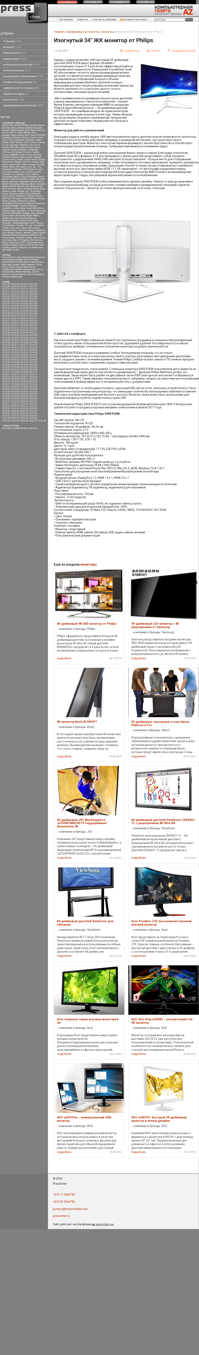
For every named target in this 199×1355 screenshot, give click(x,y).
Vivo (4, 232)
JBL (34, 167)
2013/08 (33, 313)
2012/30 (15, 298)
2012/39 (24, 303)
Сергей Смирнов (35, 274)
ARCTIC (13, 132)
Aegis (41, 125)
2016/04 (15, 398)
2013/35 (15, 330)
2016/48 (42, 420)
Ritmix (41, 208)
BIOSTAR (41, 135)
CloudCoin (29, 140)
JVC (39, 167)
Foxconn (18, 152)
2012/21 (6, 294)
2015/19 (6, 379)
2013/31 (15, 328)
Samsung (41, 211)
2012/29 (6, 298)
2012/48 (33, 308)
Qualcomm (7, 208)
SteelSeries (7, 220)
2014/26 (33, 352)
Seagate (26, 213)
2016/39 (33, 416)
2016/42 (24, 418)
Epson (37, 147)
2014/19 (6, 350)
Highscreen (7, 162)
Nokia (36, 188)
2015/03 (6, 369)
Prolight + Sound (19, 206)
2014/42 (33, 362)
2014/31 (6, 357)
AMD (13, 130)
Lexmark (6, 174)
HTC (28, 162)
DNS (12, 147)
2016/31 (33, 411)
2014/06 (6, 342)
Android (20, 130)
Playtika (6, 245)
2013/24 (24, 323)
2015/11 (6, 374)
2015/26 (33, 381)
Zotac (14, 240)
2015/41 (24, 391)
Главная (59, 31)
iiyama (12, 164)
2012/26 (15, 296)
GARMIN (14, 154)
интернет (12, 47)
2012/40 (33, 303)
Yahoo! (29, 237)
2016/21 (24, 406)
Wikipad (6, 235)
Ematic (30, 147)
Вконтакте (15, 242)
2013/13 (6, 318)
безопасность (14, 52)
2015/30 (33, 384)
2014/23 (6, 352)
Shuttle (40, 213)
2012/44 (33, 306)
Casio (40, 137)
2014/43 (6, 364)
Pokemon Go (20, 203)
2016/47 (33, 420)
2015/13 (24, 374)
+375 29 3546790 (64, 1201)
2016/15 (6, 406)
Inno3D (14, 247)
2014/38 (33, 359)
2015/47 (6, 396)
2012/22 (15, 294)
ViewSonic (40, 230)
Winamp (15, 235)
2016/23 (6, 408)
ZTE (20, 240)
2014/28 (15, 355)
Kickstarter (7, 169)
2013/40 (24, 333)
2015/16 (15, 377)
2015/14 (33, 374)
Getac (22, 157)
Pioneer (13, 201)
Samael (12, 257)
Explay (14, 149)
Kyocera (32, 169)
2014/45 (24, 364)
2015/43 (6, 394)
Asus (34, 132)
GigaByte (37, 157)
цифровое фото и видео (21, 87)
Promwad (32, 206)
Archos (5, 132)
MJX (41, 181)
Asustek (6, 135)
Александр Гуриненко (34, 257)
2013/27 (15, 325)
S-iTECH (32, 211)
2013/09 (6, 315)
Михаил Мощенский (25, 269)
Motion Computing (10, 184)
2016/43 (33, 418)
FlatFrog (6, 152)
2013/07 (24, 313)
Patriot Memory (30, 198)
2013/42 (6, 335)
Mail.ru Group (20, 176)
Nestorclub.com (105, 1224)
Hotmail (18, 162)
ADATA (18, 125)
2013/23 (15, 323)
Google (20, 159)
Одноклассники (35, 242)
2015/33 (24, 386)
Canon (33, 137)
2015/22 (33, 379)
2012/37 (6, 303)
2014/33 (24, 357)
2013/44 (24, 335)
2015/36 (15, 389)
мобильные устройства (21, 64)
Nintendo (28, 188)
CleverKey (19, 140)
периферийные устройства (23, 105)
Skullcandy (20, 215)
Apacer (22, 245)
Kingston (18, 169)
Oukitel (30, 196)
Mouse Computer (37, 184)
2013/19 (24, 320)
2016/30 (24, 411)
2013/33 (33, 328)
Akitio (14, 128)
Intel (19, 164)
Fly (12, 152)
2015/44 (15, 394)
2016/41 (15, 418)
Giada (29, 157)
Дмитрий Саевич (11, 264)
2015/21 (24, 379)
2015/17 (24, 377)
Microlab (40, 179)
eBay (17, 147)
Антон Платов (31, 259)
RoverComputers (19, 211)
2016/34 (24, 413)
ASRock (27, 132)
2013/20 (33, 320)
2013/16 (33, 318)
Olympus (13, 193)
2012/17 (6, 291)
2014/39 (6, 362)
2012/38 (15, 303)
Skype (29, 215)
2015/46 (33, 394)
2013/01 (6, 311)
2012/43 (24, 306)
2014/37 (24, 359)
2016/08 (15, 401)
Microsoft (14, 181)
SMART (5, 218)
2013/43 (15, 335)
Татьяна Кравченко (12, 276)
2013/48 (24, 338)
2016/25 (24, 408)
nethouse (11, 188)
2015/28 (15, 384)
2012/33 (6, 301)
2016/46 (24, 420)
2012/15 (24, 289)
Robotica (6, 211)
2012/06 (15, 284)
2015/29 (24, 384)
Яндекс (14, 245)
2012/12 (33, 286)
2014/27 (6, 355)
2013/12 (33, 315)
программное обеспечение (23, 76)
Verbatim (6, 230)
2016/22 (33, 406)
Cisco (4, 140)
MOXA (13, 186)
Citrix (10, 140)
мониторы (108, 31)
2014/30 (33, 355)
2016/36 (6, 416)
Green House (30, 159)
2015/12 (15, 374)
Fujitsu (5, 154)
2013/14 (15, 318)
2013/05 (6, 313)
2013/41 (33, 333)
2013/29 (33, 325)
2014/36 (15, 359)
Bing (33, 135)
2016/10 (33, 401)
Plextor (32, 201)
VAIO (30, 228)
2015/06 (33, 369)
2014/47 (6, 367)
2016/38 (24, 416)
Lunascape (7, 176)
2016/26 (33, 408)
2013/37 (33, 330)
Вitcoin (5, 242)
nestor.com (67, 2)
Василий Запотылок (12, 262)
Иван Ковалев (28, 264)
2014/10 (6, 345)
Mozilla (20, 186)
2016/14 (33, 403)
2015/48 (15, 396)
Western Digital (30, 232)
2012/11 (24, 286)
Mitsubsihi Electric (29, 181)
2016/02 (33, 396)
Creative (41, 142)
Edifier (23, 147)
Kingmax (23, 247)
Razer (22, 208)
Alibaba (29, 128)
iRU (18, 167)
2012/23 (24, 294)
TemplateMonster (20, 223)
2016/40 (6, 418)
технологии (13, 99)
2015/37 (24, 389)
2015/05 (24, 369)
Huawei (35, 162)
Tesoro (16, 250)
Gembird (6, 157)
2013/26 (6, 325)
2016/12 (15, 403)
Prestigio (6, 206)
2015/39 (6, 391)
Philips (5, 201)
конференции (20, 428)
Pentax (41, 198)
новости (82, 19)
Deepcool (14, 145)
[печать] (154, 50)
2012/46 (15, 308)
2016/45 (15, 420)
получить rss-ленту (133, 19)
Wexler (42, 232)
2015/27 (6, 384)
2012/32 (33, 298)
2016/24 (15, 408)
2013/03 (24, 311)
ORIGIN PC (21, 196)
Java (29, 167)
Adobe (26, 125)
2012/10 (15, 286)
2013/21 (6, 323)
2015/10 (33, 372)
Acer (12, 125)
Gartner (22, 154)
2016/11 (6, 403)
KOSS (25, 169)
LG (13, 174)
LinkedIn (19, 174)
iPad (42, 164)
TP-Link (28, 225)
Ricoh (29, 208)
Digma (5, 147)
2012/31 (24, 298)
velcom (36, 228)
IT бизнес (12, 41)
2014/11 (15, 345)
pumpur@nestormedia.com (70, 1209)
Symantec (6, 223)
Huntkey (6, 247)
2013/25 (33, 323)
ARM (20, 132)
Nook (13, 191)
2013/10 (15, 315)
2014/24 (15, 352)
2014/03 (15, 340)
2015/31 (6, 386)
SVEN (29, 220)
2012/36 (33, 301)
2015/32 (15, 386)
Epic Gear (39, 245)
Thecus (39, 223)
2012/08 (33, 284)
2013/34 (6, 330)
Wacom (10, 232)
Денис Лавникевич (34, 262)
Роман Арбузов (23, 271)
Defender (23, 145)
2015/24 (15, 381)
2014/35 (6, 359)
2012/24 (33, 294)
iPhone (5, 167)
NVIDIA (20, 191)
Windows (24, 235)
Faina (5, 257)
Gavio (30, 154)
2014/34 (33, 357)
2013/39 (15, 333)
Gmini (13, 159)
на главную (66, 19)
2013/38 (6, 333)
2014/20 (15, 350)
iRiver (12, 167)
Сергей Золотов (18, 274)
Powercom (40, 203)
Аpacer (26, 240)
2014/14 (6, 347)
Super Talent (20, 220)
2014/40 (15, 362)
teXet (32, 223)
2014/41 (24, 362)
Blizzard (18, 137)
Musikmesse (36, 186)
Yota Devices (39, 237)
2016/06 (33, 398)
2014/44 (15, 364)
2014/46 (33, 364)
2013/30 (6, 328)
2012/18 (15, 291)
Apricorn (41, 130)
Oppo (4, 196)
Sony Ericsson (21, 218)
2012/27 (24, 296)
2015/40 (15, 391)
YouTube (6, 240)
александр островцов (12, 259)
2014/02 (6, 340)
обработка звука (15, 93)
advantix (34, 125)
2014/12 (24, 345)
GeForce (38, 154)
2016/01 (24, 396)
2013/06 (15, 313)
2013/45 (33, 335)
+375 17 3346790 (64, 1194)
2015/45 (24, 394)
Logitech (35, 174)
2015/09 (24, 372)
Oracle (11, 196)
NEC (4, 188)
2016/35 (33, 413)
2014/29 (24, 355)
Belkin (21, 135)
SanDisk (6, 213)
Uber (12, 228)
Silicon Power (8, 215)
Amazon (6, 130)
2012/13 (6, 289)
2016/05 (24, 398)
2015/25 (24, 381)
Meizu (41, 176)
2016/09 (24, 401)
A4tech (5, 125)
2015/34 (33, 386)
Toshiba (20, 225)
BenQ (27, 135)
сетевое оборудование (20, 82)
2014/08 (24, 342)
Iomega (31, 164)
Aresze (30, 245)
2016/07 (6, 401)
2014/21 (24, 350)
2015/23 (6, 381)
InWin (24, 164)
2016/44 (6, 420)
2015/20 (15, 379)
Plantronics (23, 201)
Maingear (32, 176)
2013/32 (24, 328)
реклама (32, 428)
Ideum (5, 164)
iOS (37, 164)
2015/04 (15, 369)
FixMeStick (33, 149)
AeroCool (6, 128)
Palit (9, 198)
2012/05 (6, 284)
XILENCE (20, 237)
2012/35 (24, 301)
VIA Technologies (26, 230)
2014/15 (15, 347)
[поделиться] (130, 50)
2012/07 (24, 284)
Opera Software (32, 193)
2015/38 (33, 389)
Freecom (27, 152)
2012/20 (33, 291)
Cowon (33, 142)
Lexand (37, 172)
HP (24, 162)
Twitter (5, 228)
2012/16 (33, 289)
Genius (15, 157)
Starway (32, 218)
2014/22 (33, 350)
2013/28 (24, 325)
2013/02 (15, 311)
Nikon (20, 188)
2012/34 (15, 301)
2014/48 (15, 367)
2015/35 (6, 389)
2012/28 (33, 296)
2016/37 (15, 416)
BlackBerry (7, 137)
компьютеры (14, 58)
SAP (12, 213)
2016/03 (6, 398)
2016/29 (15, 411)
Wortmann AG (35, 235)
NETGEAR (7, 250)
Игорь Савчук (16, 267)
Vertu (14, 230)
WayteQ (18, 232)
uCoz (17, 228)
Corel (26, 142)
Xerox (5, 237)
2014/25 (24, 352)
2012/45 (6, 308)
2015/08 (15, 372)
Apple (33, 130)
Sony (12, 218)
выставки (7, 428)
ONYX (21, 193)
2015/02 (33, 367)
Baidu (14, 135)
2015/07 (6, 372)
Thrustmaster (8, 225)
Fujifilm (35, 152)
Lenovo (29, 172)
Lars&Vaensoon (35, 247)
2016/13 (24, 403)
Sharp (33, 213)
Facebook (22, 149)
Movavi (5, 186)
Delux (37, 145)
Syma (35, 220)
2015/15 (6, 377)
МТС (23, 242)
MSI (27, 186)
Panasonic (17, 198)
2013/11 (24, 315)
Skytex (36, 215)
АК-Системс (36, 240)
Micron (5, 181)
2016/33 (15, 413)
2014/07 (15, 342)
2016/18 (15, 406)
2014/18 (33, 347)
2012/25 (6, 296)
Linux (27, 174)
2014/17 (24, 347)
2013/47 (15, 338)
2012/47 (24, 308)
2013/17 (6, 320)
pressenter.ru (61, 1215)
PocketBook (7, 203)
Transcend (38, 225)
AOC (27, 130)
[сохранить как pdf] (181, 50)
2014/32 (15, 357)
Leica (22, 172)
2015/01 (24, 367)
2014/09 (33, 342)
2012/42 (15, 306)
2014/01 (33, 338)
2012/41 (6, 306)
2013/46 (6, 338)
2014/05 (33, 340)
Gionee (5, 159)
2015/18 (33, 377)
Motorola (24, 184)
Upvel (24, 228)
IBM (42, 162)
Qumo (16, 208)
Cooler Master (16, 142)
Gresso (41, 159)
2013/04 (33, 311)
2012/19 (24, 291)
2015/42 (33, 391)
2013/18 (15, 320)
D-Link (5, 145)
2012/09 (6, 286)
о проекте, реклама (104, 19)
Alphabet (38, 128)
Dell (31, 145)
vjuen (19, 257)
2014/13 (33, 345)
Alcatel (21, 128)
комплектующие (17, 70)
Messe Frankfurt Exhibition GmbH (18, 179)
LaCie (40, 169)
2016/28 (6, 411)
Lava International (10, 172)
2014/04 (24, 340)
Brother (26, 137)
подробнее (64, 658)
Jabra (23, 167)
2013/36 (24, 330)
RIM (35, 208)
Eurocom (6, 149)
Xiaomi (12, 237)
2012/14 (15, 289)
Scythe (18, 213)
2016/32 (6, 413)
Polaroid (30, 203)
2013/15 (24, 318)
